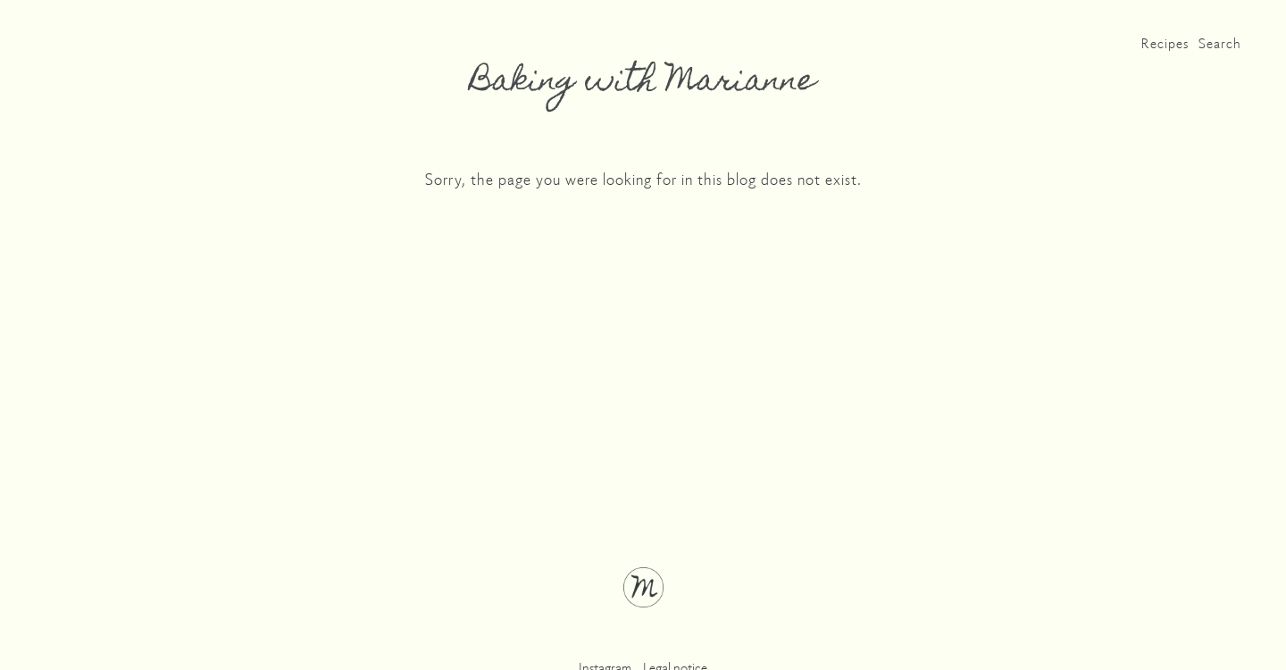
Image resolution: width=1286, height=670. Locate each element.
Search (1219, 42)
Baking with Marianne (643, 83)
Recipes (1165, 42)
